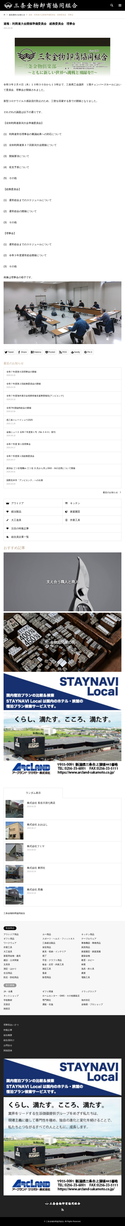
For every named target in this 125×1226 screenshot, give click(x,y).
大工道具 (16, 520)
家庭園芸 (75, 511)
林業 (83, 964)
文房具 (7, 964)
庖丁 (44, 956)
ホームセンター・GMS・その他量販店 (60, 996)
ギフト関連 (47, 991)
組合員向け (9, 1040)
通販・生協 (47, 1004)
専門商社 (46, 1000)
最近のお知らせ (110, 492)
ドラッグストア (88, 991)
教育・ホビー (87, 960)
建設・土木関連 (11, 960)
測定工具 (46, 969)
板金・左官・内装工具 (53, 964)
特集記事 (8, 1030)
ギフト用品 (9, 938)
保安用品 (46, 947)
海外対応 (85, 1000)
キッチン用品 (87, 934)
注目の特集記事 (20, 528)
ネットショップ (11, 996)
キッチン (75, 503)
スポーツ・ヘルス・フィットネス (58, 938)
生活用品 (8, 973)
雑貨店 (7, 1008)
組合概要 (8, 1035)
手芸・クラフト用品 (52, 960)
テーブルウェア (88, 938)
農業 (83, 973)
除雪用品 (46, 977)
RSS (62, 1209)
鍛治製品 (16, 511)
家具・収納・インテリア (54, 951)
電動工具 (85, 977)
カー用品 (46, 934)
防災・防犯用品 (11, 977)
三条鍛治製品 (48, 943)
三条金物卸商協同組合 (14, 913)
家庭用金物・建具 (12, 956)
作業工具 (75, 520)
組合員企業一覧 (20, 536)
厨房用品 (85, 947)
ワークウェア (10, 943)
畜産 (44, 973)
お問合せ (8, 1045)
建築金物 (85, 956)
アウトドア (17, 503)
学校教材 (8, 1000)
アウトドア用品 (11, 934)
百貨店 (7, 1004)
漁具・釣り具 (87, 969)
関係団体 (8, 1050)
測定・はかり (10, 969)
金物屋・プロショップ (92, 1004)
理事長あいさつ (11, 1025)
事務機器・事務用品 (91, 943)
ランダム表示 (33, 792)
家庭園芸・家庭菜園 (91, 951)
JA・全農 (8, 991)
